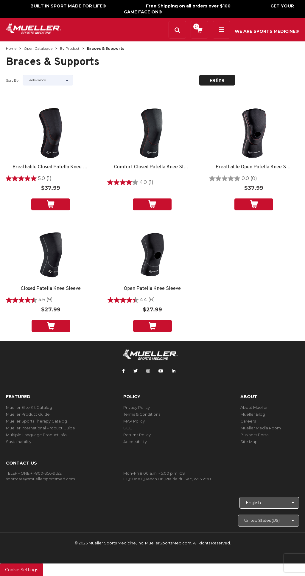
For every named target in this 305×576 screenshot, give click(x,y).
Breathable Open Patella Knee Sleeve (254, 167)
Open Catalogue (38, 48)
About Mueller (254, 407)
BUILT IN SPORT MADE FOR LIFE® (68, 6)
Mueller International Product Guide (40, 428)
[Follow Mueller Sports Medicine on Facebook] (123, 371)
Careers (248, 421)
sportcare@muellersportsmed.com (40, 478)
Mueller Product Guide (28, 414)
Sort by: (13, 80)
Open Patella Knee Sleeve (152, 289)
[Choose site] (268, 521)
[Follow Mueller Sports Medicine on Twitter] (135, 371)
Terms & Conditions (141, 414)
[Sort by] (48, 80)
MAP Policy (134, 421)
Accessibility (135, 441)
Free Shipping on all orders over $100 (188, 6)
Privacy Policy (136, 407)
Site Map (249, 441)
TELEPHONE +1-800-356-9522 (34, 473)
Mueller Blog (252, 414)
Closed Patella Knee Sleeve (51, 289)
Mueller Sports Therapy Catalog (36, 421)
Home (11, 48)
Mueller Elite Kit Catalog (29, 407)
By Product (70, 48)
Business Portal (255, 434)
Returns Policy (137, 434)
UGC (127, 428)
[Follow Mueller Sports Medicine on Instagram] (148, 371)
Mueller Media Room (260, 428)
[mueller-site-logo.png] (33, 28)
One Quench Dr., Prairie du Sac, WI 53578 (171, 478)
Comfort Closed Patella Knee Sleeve (152, 167)
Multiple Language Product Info (36, 434)
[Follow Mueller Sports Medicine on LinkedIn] (173, 371)
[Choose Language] (269, 503)
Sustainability (18, 441)
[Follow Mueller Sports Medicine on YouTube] (160, 371)
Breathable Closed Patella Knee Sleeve (51, 167)
